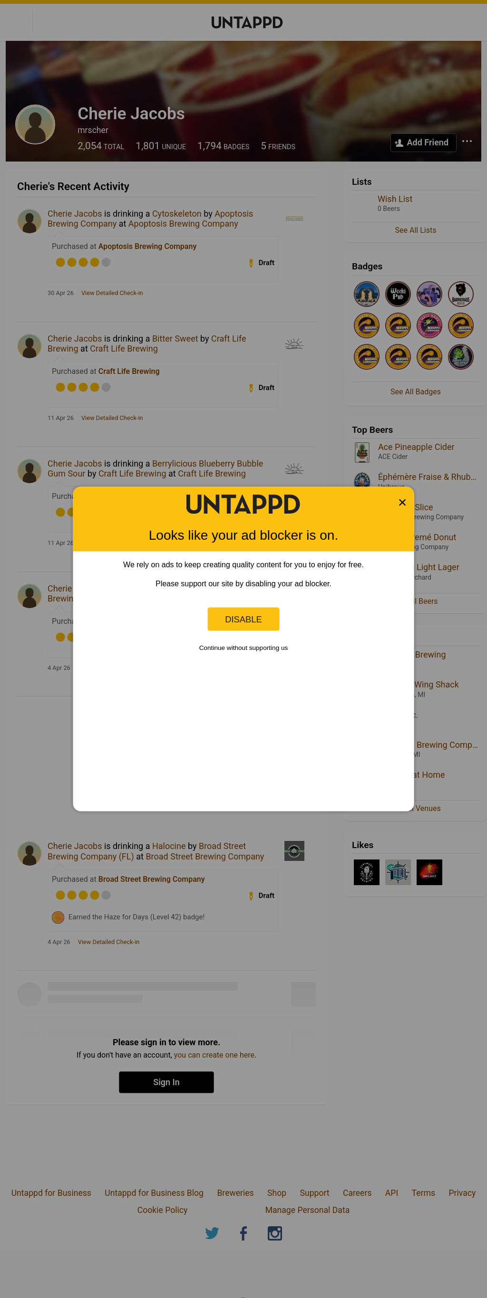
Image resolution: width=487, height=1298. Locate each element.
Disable (243, 619)
